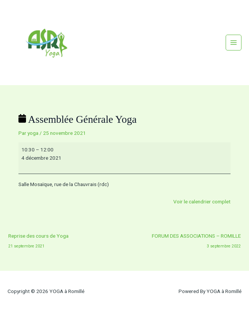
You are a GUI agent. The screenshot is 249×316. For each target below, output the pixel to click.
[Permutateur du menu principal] (234, 43)
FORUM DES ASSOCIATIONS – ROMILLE (196, 238)
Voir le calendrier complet (202, 201)
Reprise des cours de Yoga (38, 238)
